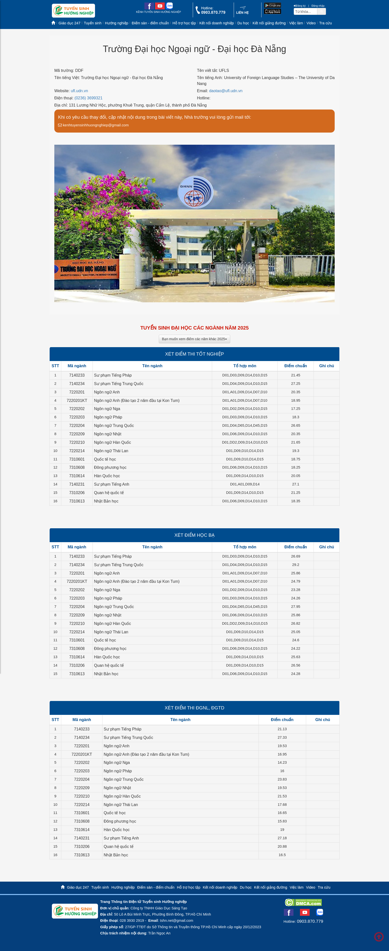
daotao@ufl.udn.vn (226, 91)
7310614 (77, 476)
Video (311, 23)
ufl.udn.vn (79, 91)
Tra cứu (325, 23)
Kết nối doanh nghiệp (216, 23)
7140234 (77, 384)
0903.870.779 (310, 921)
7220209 (77, 434)
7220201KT (77, 400)
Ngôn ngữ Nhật (107, 434)
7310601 (77, 459)
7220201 (77, 392)
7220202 (77, 409)
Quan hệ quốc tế (109, 493)
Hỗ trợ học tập (184, 23)
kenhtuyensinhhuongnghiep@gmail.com (93, 125)
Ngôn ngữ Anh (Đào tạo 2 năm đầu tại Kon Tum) (137, 400)
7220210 (77, 442)
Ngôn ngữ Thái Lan (111, 451)
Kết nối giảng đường (269, 23)
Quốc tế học (105, 459)
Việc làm (296, 23)
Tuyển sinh (92, 23)
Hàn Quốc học (107, 476)
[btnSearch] (321, 11)
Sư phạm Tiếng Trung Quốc (118, 384)
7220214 (77, 451)
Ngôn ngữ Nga (107, 409)
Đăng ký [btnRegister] (300, 5)
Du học (243, 23)
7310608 (77, 467)
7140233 (77, 375)
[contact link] (242, 13)
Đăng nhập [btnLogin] (318, 5)
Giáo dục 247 (69, 23)
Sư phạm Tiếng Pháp (113, 375)
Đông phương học (110, 467)
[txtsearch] (305, 11)
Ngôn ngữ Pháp (108, 417)
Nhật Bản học (106, 501)
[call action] (210, 13)
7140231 (77, 484)
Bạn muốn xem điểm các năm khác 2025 (194, 339)
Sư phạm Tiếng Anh (111, 484)
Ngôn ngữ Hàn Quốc (112, 442)
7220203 (77, 417)
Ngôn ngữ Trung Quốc (114, 425)
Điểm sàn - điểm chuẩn (150, 23)
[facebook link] (149, 8)
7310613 (77, 501)
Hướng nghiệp (116, 23)
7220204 (77, 425)
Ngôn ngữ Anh (107, 392)
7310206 (77, 493)
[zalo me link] (169, 8)
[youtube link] (160, 8)
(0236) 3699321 (88, 98)
